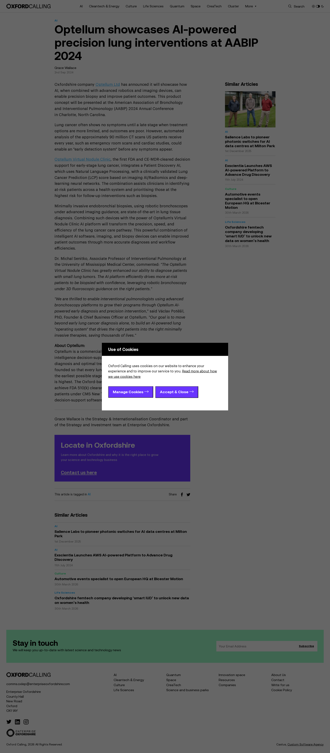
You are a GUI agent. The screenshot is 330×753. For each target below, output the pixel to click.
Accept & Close (174, 392)
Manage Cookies (128, 392)
